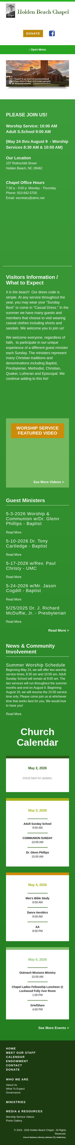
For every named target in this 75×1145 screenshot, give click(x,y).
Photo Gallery (14, 1120)
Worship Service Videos (20, 1116)
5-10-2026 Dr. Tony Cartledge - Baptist (27, 543)
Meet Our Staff (21, 1052)
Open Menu (37, 49)
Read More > (58, 630)
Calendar (15, 1057)
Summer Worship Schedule (35, 664)
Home (11, 1048)
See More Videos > (48, 482)
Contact (14, 1065)
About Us (11, 1084)
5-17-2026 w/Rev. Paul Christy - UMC (31, 566)
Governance (13, 1092)
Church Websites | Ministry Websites (38, 1137)
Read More (13, 532)
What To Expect (15, 1088)
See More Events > (53, 1028)
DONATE (33, 33)
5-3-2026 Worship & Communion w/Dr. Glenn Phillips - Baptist (32, 518)
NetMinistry (61, 1137)
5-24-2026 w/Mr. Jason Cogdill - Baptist (31, 588)
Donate (13, 1069)
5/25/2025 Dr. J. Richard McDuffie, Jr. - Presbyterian (36, 611)
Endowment (17, 1061)
